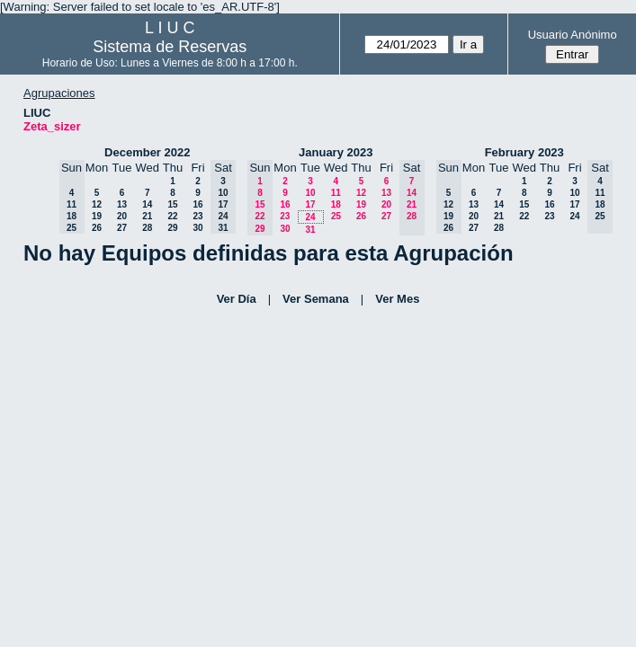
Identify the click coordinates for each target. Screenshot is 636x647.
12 (97, 204)
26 (97, 228)
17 (310, 204)
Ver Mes (397, 299)
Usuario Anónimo (572, 34)
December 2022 (147, 152)
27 (122, 228)
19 (97, 216)
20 (122, 216)
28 (147, 228)
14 (147, 204)
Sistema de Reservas (169, 47)
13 (122, 204)
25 (336, 216)
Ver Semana (315, 299)
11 (336, 193)
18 (336, 204)
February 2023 (524, 152)
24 (310, 217)
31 (310, 230)
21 (147, 216)
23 (197, 216)
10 (310, 193)
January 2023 (335, 152)
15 (172, 204)
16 (197, 204)
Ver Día (236, 299)
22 (172, 216)
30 (197, 228)
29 (172, 228)
